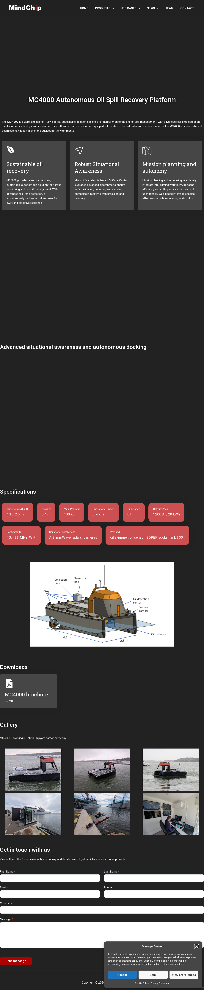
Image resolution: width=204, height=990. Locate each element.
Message (6, 919)
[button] (196, 946)
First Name (7, 871)
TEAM (171, 8)
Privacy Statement (160, 983)
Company (7, 903)
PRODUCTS (110, 8)
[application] (118, 8)
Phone (108, 887)
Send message (16, 961)
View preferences (184, 975)
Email (4, 887)
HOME (91, 8)
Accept (122, 975)
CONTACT (188, 8)
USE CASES (134, 8)
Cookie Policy (142, 983)
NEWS (156, 8)
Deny (153, 975)
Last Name (112, 871)
